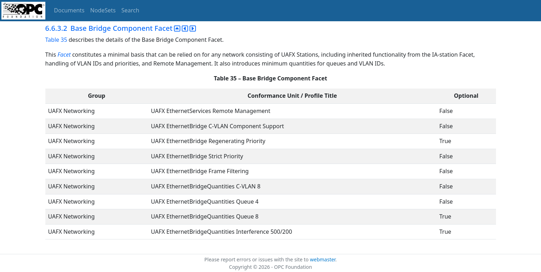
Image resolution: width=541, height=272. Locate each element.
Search (131, 10)
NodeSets (103, 10)
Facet (64, 54)
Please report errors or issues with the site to (257, 259)
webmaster (323, 259)
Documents (69, 10)
